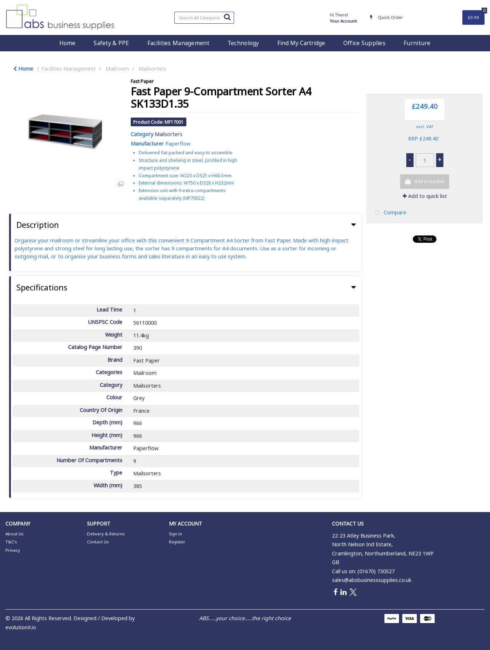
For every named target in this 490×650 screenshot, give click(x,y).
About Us (14, 533)
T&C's (11, 541)
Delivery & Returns (106, 533)
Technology (243, 43)
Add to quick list (425, 196)
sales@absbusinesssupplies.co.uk (371, 579)
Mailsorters (152, 68)
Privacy (12, 550)
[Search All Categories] (204, 18)
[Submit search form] (227, 16)
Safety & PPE (111, 43)
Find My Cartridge (301, 43)
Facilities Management (178, 43)
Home (67, 43)
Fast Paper (142, 81)
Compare (389, 213)
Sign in (175, 533)
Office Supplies (364, 43)
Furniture (417, 43)
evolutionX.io (20, 627)
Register (177, 541)
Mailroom (117, 68)
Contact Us (97, 541)
